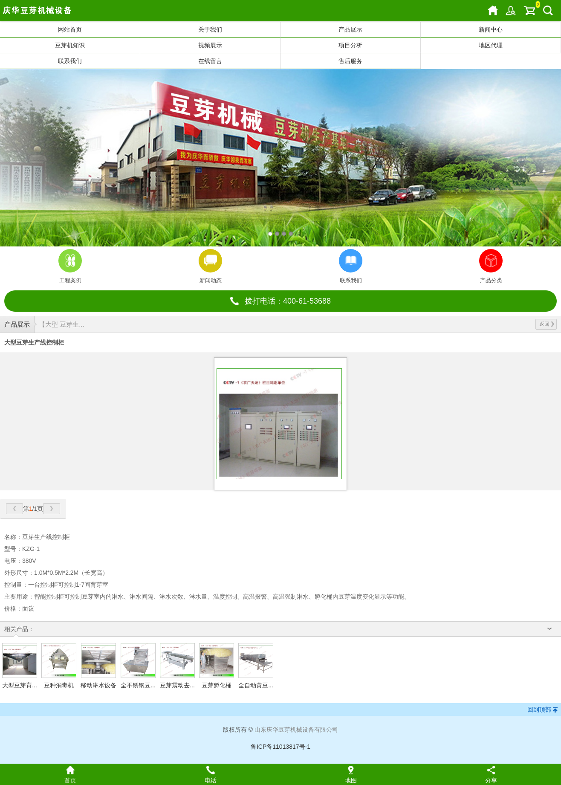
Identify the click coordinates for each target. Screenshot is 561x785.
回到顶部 (539, 709)
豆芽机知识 (70, 45)
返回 (546, 324)
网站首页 (70, 29)
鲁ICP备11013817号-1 (280, 746)
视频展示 (210, 45)
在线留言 (210, 61)
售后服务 (350, 61)
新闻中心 (491, 29)
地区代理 (491, 45)
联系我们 (70, 61)
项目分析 (350, 45)
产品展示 (350, 29)
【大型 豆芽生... (61, 324)
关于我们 (210, 29)
